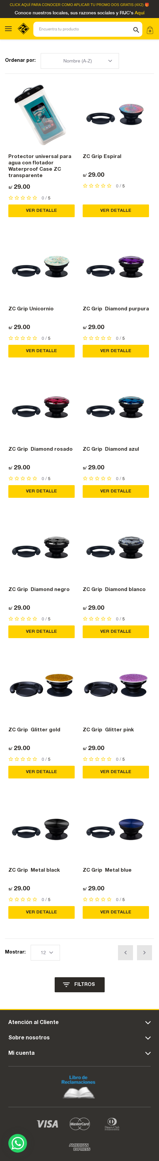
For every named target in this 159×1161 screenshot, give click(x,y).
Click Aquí (20, 5)
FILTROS (84, 985)
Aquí (139, 13)
